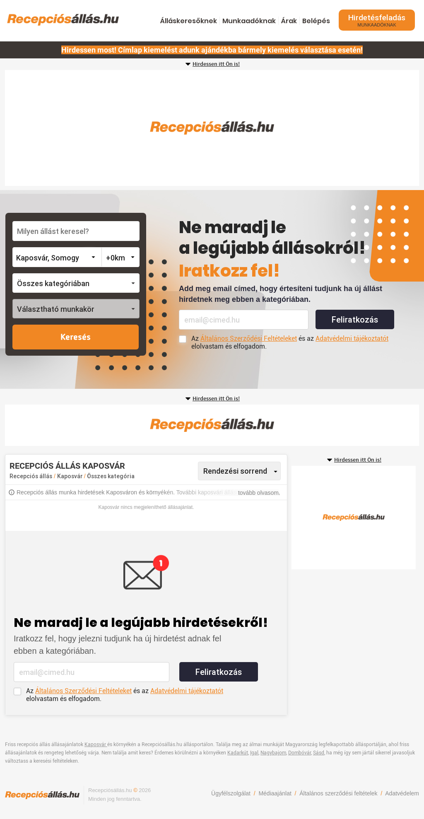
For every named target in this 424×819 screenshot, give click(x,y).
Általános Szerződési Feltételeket (248, 338)
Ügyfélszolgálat (231, 793)
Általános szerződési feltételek (338, 793)
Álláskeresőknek (188, 21)
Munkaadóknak (249, 21)
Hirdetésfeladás (376, 20)
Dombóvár (299, 753)
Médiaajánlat (274, 793)
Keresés (75, 337)
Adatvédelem (402, 793)
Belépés (316, 21)
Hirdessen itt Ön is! (216, 64)
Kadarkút (237, 753)
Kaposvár (70, 476)
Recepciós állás (31, 476)
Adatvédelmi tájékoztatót (352, 338)
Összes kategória (111, 476)
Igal (254, 753)
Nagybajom (273, 753)
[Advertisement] (212, 128)
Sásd (318, 753)
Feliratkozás (355, 320)
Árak (289, 21)
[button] (76, 283)
